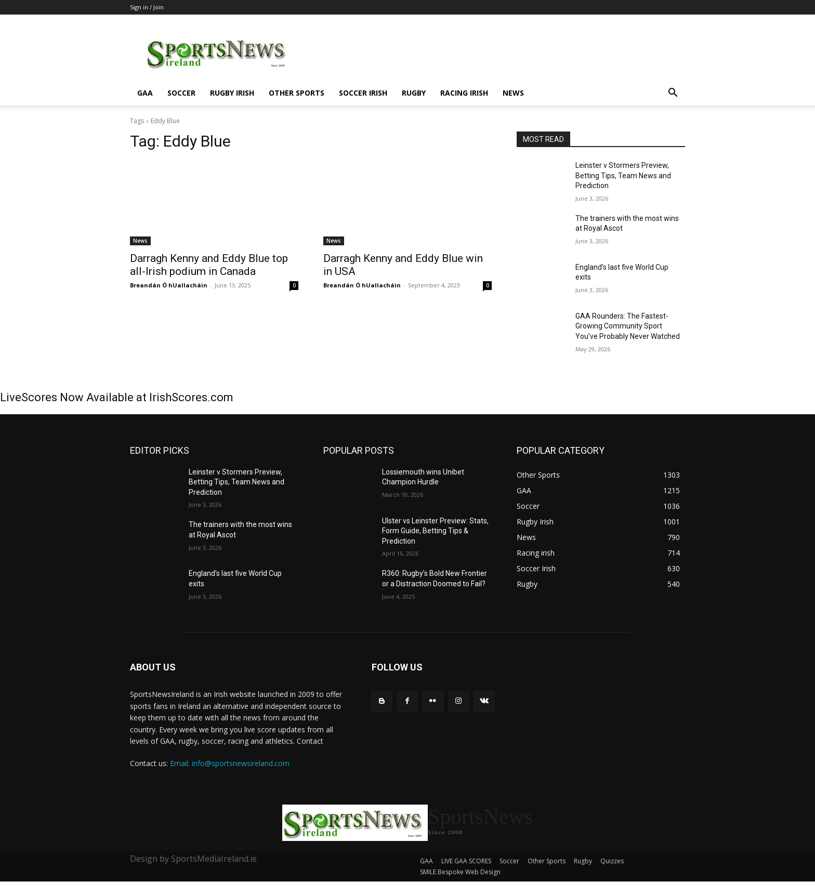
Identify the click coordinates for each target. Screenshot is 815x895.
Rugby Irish (232, 93)
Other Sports (296, 93)
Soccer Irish (363, 93)
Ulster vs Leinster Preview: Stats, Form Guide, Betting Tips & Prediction (435, 531)
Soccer (181, 93)
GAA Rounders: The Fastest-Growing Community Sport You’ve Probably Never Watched (627, 326)
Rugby (414, 93)
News (513, 93)
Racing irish (464, 93)
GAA (145, 93)
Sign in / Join (147, 7)
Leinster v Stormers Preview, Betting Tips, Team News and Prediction (623, 175)
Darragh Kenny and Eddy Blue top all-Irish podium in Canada (209, 265)
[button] (672, 94)
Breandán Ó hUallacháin (168, 285)
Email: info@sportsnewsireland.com (230, 763)
